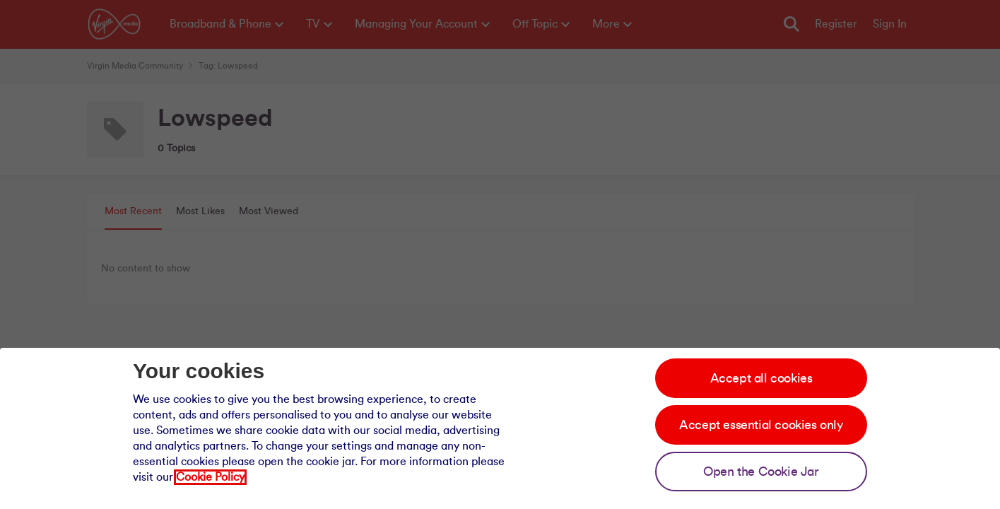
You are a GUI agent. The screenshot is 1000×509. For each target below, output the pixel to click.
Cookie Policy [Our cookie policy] (210, 477)
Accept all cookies (761, 378)
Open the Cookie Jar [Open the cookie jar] (760, 471)
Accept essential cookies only (760, 425)
